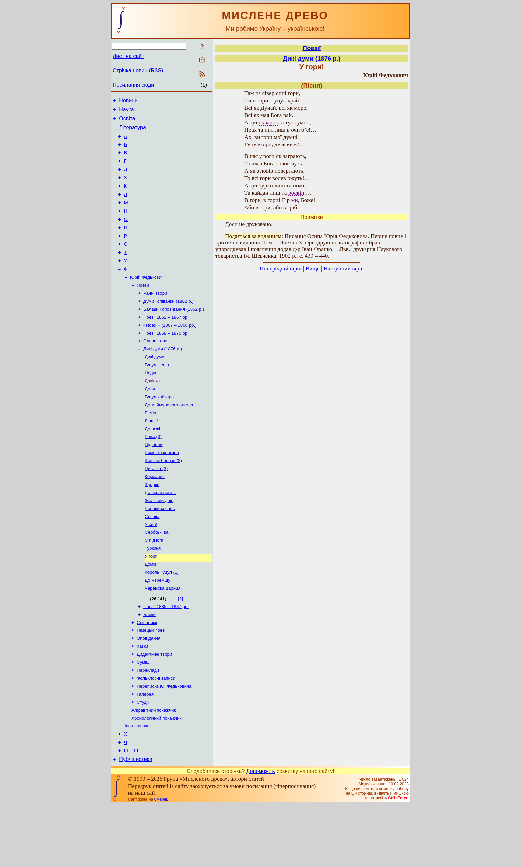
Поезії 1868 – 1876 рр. (166, 359)
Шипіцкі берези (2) (163, 497)
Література (132, 131)
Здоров (152, 523)
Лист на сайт (128, 56)
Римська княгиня (162, 488)
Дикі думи (154, 385)
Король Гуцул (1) (162, 618)
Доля (150, 419)
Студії (143, 758)
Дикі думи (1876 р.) (162, 376)
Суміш (143, 715)
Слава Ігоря (155, 367)
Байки (149, 663)
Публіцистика (135, 821)
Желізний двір (159, 540)
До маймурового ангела (169, 436)
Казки (142, 697)
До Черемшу (157, 627)
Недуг (150, 402)
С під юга (154, 583)
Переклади (148, 723)
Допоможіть (260, 833)
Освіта (127, 121)
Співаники (147, 671)
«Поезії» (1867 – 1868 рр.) (170, 350)
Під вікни (154, 480)
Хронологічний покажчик (156, 775)
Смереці (161, 861)
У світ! (151, 566)
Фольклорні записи (156, 732)
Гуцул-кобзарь (159, 428)
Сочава (152, 557)
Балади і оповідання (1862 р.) (173, 333)
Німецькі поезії (152, 680)
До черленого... (160, 532)
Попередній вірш (281, 268)
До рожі (152, 462)
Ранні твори (155, 316)
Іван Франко (137, 784)
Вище (313, 268)
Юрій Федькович (147, 298)
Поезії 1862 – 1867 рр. (166, 341)
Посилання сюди (133, 85)
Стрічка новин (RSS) (138, 70)
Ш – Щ (131, 812)
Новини (128, 101)
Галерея (145, 749)
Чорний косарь (160, 549)
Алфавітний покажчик (153, 766)
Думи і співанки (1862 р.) (168, 324)
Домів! (151, 609)
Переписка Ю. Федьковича (164, 740)
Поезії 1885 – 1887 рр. (166, 654)
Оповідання (148, 689)
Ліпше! (151, 454)
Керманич (155, 514)
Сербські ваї (157, 575)
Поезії (143, 307)
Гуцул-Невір (157, 393)
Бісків (150, 445)
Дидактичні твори (154, 706)
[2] (180, 646)
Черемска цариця (163, 635)
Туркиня (153, 592)
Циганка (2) (156, 506)
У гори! (152, 601)
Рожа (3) (153, 471)
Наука (126, 111)
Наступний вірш (344, 268)
